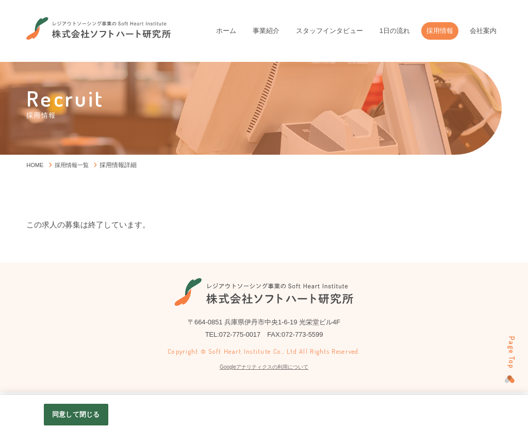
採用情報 (439, 31)
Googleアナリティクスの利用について (264, 367)
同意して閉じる (76, 414)
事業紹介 (266, 31)
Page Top (509, 352)
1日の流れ (395, 31)
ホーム (226, 31)
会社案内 (483, 31)
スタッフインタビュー (329, 31)
